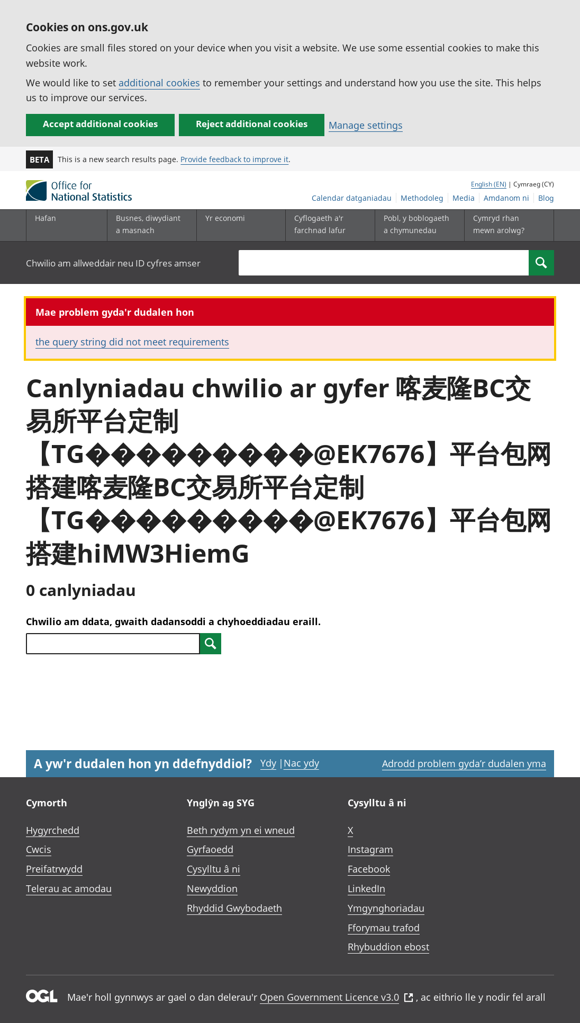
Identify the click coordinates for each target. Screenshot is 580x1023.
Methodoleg (422, 198)
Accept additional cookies (100, 124)
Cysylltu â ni (213, 868)
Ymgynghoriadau (386, 908)
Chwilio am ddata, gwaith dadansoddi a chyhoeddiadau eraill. (173, 621)
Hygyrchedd (52, 830)
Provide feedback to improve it (234, 159)
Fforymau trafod (384, 927)
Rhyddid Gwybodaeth (234, 908)
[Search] (541, 262)
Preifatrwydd (54, 868)
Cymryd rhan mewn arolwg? (498, 224)
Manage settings (366, 125)
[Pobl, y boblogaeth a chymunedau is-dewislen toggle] (417, 225)
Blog (546, 198)
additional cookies (159, 82)
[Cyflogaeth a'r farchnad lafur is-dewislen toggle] (327, 225)
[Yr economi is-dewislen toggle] (238, 225)
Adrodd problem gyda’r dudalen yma (464, 763)
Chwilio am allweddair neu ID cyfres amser (113, 263)
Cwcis (38, 849)
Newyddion (212, 888)
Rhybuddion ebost (388, 946)
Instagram (370, 849)
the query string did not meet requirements (132, 341)
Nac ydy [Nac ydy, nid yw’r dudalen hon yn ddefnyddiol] (301, 763)
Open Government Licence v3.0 (336, 997)
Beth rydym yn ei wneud (241, 830)
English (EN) (488, 184)
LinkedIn (366, 888)
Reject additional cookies (251, 124)
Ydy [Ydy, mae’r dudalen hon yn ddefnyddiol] (268, 763)
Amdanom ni (506, 198)
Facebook (369, 868)
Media (463, 198)
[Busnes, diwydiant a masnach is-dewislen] (149, 225)
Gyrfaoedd (210, 849)
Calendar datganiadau (352, 198)
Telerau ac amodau (69, 888)
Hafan (45, 218)
